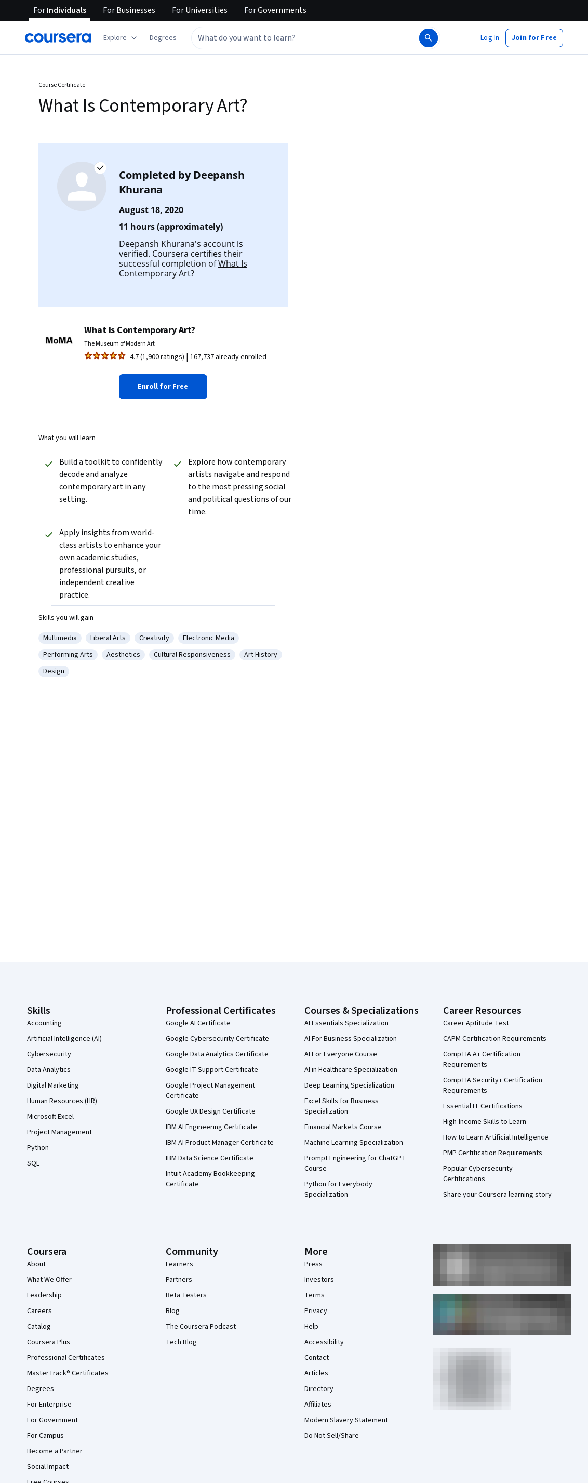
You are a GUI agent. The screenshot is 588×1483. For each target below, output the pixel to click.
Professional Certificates (66, 1358)
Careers (39, 1311)
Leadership (44, 1295)
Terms (314, 1295)
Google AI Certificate (198, 1023)
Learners (179, 1264)
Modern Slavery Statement (346, 1420)
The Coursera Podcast (201, 1326)
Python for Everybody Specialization (338, 1189)
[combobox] (294, 37)
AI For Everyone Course (340, 1054)
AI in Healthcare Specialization (350, 1070)
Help (311, 1326)
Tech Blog (181, 1342)
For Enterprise (49, 1404)
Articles (316, 1373)
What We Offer (49, 1280)
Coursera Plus (48, 1342)
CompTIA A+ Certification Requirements (481, 1059)
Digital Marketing (53, 1085)
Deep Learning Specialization (349, 1085)
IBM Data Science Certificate (209, 1158)
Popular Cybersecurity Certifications (478, 1173)
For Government (52, 1420)
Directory (318, 1389)
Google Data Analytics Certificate (217, 1054)
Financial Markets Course (343, 1127)
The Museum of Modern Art (119, 343)
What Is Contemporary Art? (183, 268)
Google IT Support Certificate (212, 1070)
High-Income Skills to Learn (484, 1122)
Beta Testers (186, 1295)
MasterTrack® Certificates (68, 1373)
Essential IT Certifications (483, 1106)
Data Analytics (49, 1070)
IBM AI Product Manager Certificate (220, 1142)
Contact (316, 1358)
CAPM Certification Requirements (494, 1039)
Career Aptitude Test (476, 1023)
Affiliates (317, 1404)
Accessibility (324, 1342)
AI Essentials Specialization (346, 1023)
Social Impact (48, 1467)
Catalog (39, 1326)
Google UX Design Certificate (211, 1111)
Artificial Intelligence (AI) (64, 1039)
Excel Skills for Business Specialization (341, 1106)
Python (38, 1148)
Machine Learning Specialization (353, 1142)
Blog (173, 1311)
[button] (163, 38)
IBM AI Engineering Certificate (211, 1127)
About (36, 1264)
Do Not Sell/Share (331, 1436)
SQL (33, 1163)
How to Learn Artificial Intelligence (496, 1137)
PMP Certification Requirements (492, 1153)
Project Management (59, 1132)
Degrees (40, 1389)
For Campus (45, 1436)
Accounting (44, 1023)
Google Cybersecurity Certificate (217, 1039)
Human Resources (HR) (62, 1101)
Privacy (315, 1311)
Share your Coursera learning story (497, 1194)
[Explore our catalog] (121, 38)
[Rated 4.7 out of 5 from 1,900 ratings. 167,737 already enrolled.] (196, 357)
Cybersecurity (49, 1054)
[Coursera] (58, 38)
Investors (319, 1280)
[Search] (428, 38)
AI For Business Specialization (350, 1039)
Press (313, 1264)
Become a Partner (55, 1451)
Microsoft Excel (50, 1116)
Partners (179, 1280)
